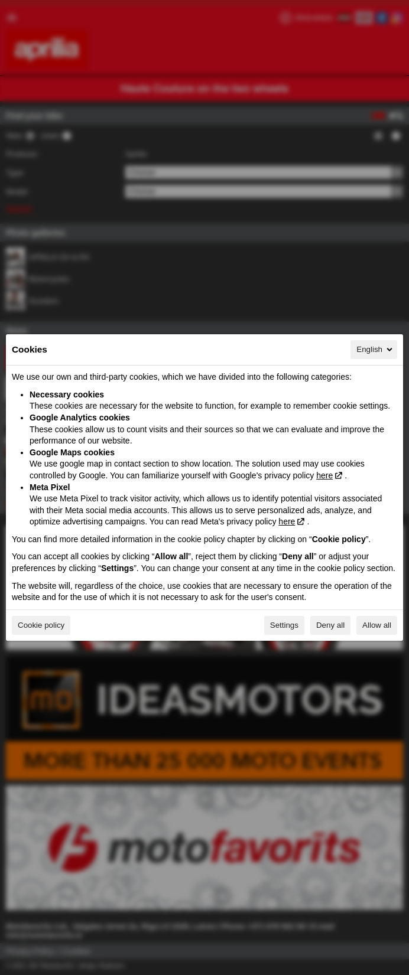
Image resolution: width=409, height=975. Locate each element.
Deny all (330, 625)
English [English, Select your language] (375, 349)
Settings (284, 625)
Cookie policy (41, 625)
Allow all (376, 625)
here (324, 475)
